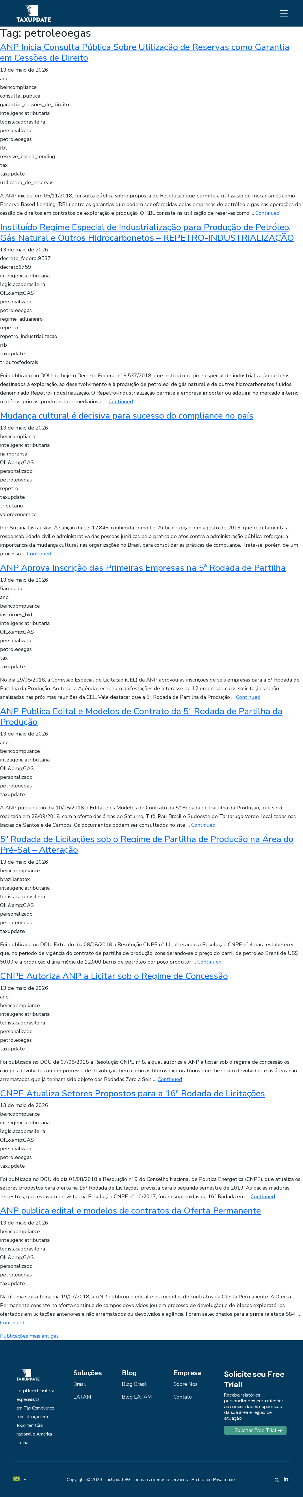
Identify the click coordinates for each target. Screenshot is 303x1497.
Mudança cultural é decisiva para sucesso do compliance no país (126, 416)
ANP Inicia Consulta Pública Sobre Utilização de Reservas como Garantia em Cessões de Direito (144, 52)
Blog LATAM (137, 1396)
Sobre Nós (186, 1384)
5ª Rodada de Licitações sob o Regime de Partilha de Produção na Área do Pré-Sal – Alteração (146, 844)
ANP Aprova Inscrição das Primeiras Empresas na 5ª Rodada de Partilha (143, 568)
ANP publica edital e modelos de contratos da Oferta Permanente (130, 1211)
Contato (183, 1396)
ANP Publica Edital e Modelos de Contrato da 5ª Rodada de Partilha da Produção (141, 716)
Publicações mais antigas (29, 1335)
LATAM (82, 1396)
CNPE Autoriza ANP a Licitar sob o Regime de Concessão (114, 976)
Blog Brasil (134, 1384)
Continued (267, 213)
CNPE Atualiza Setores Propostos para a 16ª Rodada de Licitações (132, 1093)
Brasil (79, 1384)
